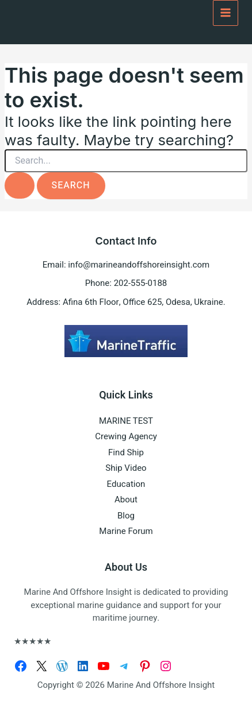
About (126, 499)
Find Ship (126, 452)
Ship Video (125, 468)
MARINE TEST (126, 421)
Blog (126, 515)
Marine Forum (125, 531)
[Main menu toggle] (226, 13)
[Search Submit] (20, 185)
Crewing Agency (126, 436)
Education (126, 484)
